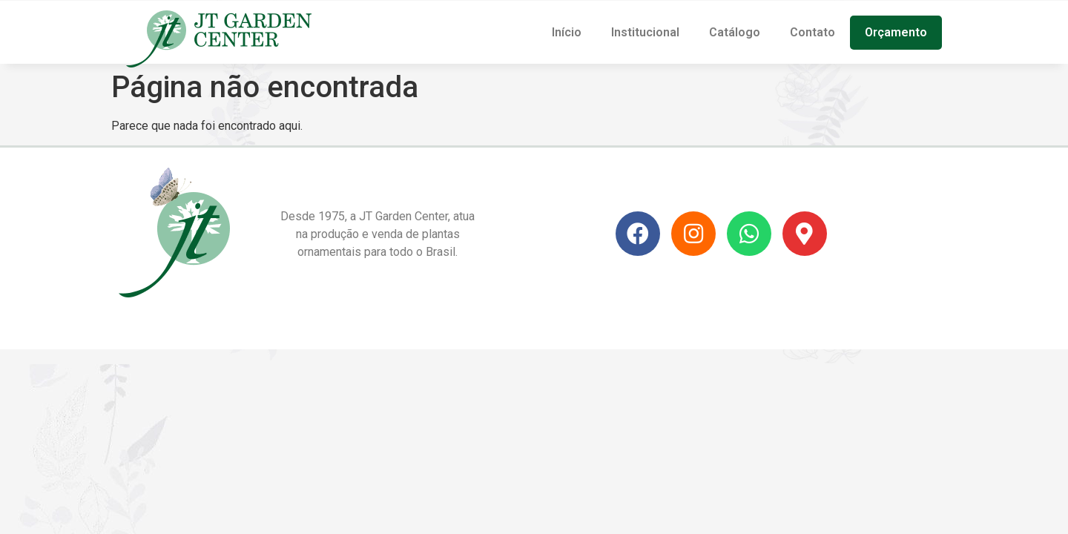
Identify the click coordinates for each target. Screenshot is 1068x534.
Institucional (645, 32)
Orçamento (896, 32)
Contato (812, 32)
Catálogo (734, 32)
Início (566, 32)
